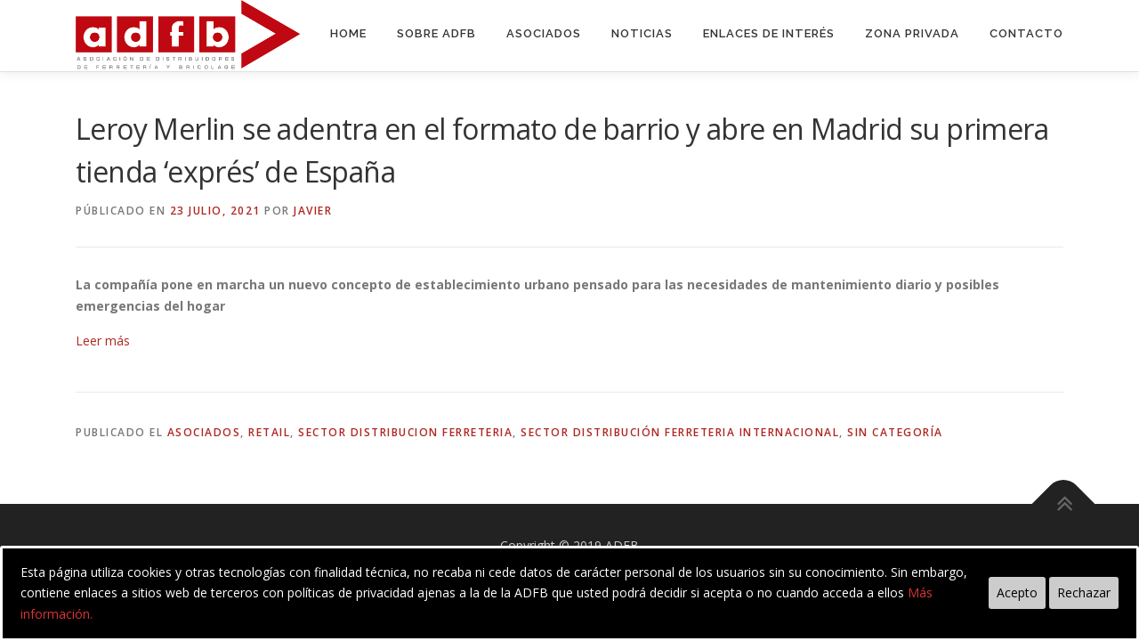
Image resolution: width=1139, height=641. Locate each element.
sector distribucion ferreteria (405, 432)
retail (269, 432)
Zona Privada (912, 33)
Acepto (1017, 592)
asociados (204, 432)
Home (348, 33)
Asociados (543, 33)
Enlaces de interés (769, 33)
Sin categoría (895, 432)
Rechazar (1084, 592)
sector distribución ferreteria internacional (680, 432)
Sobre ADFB (436, 33)
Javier (313, 210)
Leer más (103, 340)
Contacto (1026, 33)
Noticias (642, 33)
